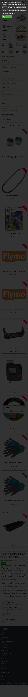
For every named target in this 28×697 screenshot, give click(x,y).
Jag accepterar (7, 17)
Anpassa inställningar (6, 19)
